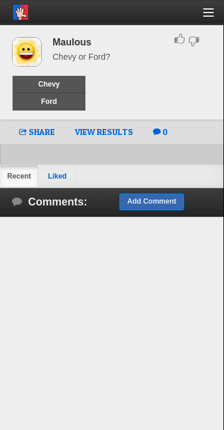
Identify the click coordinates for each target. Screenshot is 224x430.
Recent (19, 176)
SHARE (37, 132)
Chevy (49, 84)
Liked (57, 176)
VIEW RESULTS (104, 132)
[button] (215, 17)
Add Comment (151, 201)
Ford (49, 101)
